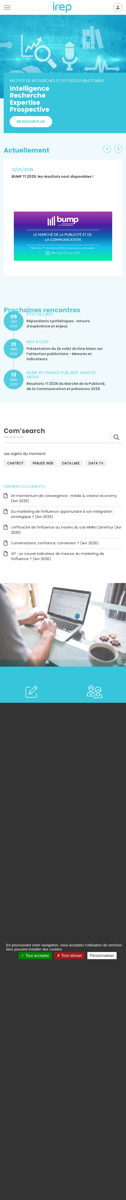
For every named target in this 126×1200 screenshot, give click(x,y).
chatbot (15, 463)
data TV (96, 463)
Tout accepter (35, 955)
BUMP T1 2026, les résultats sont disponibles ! (52, 176)
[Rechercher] (63, 437)
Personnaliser (102, 955)
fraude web (43, 463)
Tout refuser (69, 955)
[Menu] (7, 7)
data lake (71, 463)
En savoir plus (31, 121)
